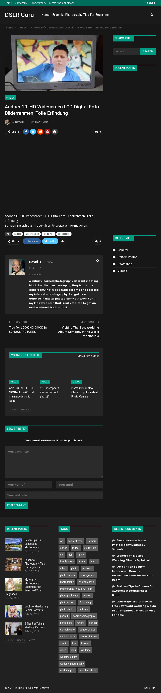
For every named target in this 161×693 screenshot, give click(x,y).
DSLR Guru (19, 14)
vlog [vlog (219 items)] (73, 650)
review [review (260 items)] (80, 622)
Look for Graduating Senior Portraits (36, 608)
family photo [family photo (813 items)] (67, 561)
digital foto (49, 234)
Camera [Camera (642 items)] (92, 541)
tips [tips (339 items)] (74, 643)
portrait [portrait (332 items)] (64, 615)
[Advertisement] (134, 151)
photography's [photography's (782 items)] (86, 581)
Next (25, 409)
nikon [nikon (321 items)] (63, 568)
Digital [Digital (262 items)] (75, 547)
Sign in (151, 2)
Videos (10, 97)
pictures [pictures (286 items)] (83, 609)
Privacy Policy (38, 3)
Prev (14, 409)
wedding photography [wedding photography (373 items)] (72, 663)
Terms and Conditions (61, 3)
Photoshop (125, 264)
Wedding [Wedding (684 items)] (86, 650)
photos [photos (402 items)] (87, 595)
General (123, 250)
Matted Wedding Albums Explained (131, 558)
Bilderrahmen (32, 234)
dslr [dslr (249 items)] (70, 554)
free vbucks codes (129, 540)
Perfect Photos (127, 257)
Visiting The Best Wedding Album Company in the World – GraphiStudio (78, 332)
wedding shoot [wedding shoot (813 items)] (88, 670)
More (143, 15)
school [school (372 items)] (93, 622)
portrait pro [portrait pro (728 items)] (66, 622)
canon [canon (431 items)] (63, 547)
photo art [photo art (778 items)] (87, 568)
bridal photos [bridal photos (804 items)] (75, 541)
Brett (120, 586)
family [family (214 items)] (81, 554)
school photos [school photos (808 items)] (87, 629)
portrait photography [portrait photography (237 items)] (84, 615)
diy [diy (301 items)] (61, 554)
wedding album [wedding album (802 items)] (68, 656)
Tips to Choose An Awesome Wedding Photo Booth (132, 590)
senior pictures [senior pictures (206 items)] (88, 636)
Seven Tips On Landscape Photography (33, 543)
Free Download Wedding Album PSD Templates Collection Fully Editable (134, 610)
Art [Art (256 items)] (61, 541)
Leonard (122, 555)
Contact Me (21, 3)
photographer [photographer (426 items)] (88, 575)
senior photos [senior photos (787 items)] (67, 636)
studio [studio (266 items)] (63, 643)
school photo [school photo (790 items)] (67, 629)
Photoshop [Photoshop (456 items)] (85, 602)
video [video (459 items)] (63, 650)
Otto (120, 566)
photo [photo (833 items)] (74, 568)
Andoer (17, 234)
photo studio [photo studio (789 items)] (67, 609)
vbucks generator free (132, 601)
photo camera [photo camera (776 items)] (68, 575)
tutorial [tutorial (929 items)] (85, 643)
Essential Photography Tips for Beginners (109, 15)
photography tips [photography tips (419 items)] (69, 595)
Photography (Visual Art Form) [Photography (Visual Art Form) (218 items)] (76, 588)
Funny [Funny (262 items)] (82, 561)
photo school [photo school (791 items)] (67, 602)
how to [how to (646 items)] (94, 561)
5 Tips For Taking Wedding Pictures (35, 625)
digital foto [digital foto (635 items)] (90, 547)
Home (8, 3)
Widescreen (64, 234)
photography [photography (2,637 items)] (67, 581)
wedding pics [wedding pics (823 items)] (67, 670)
